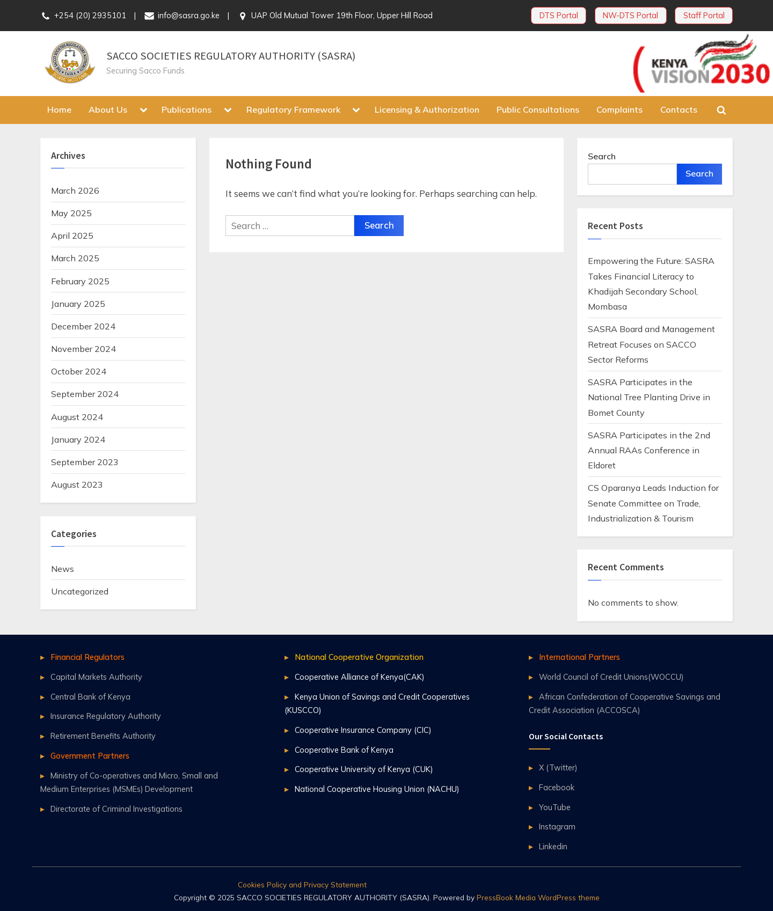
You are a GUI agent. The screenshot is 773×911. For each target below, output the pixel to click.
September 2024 (85, 393)
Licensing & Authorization (427, 109)
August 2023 (77, 484)
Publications (187, 109)
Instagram (557, 826)
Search (602, 156)
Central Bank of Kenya (90, 697)
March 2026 (75, 190)
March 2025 (75, 258)
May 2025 (71, 213)
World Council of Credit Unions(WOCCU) (611, 677)
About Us (108, 109)
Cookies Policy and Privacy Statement (302, 884)
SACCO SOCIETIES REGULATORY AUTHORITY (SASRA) (230, 56)
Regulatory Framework (293, 109)
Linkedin (553, 846)
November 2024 (83, 348)
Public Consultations (538, 109)
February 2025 (80, 281)
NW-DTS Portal (630, 15)
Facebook (556, 787)
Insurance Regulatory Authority (105, 716)
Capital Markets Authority (96, 677)
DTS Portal (558, 15)
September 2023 (85, 462)
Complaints (619, 109)
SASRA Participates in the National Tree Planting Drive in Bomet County (649, 397)
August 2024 (77, 417)
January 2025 (78, 303)
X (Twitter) (558, 767)
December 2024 (83, 326)
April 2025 (72, 235)
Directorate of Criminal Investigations (116, 809)
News (62, 568)
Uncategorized (79, 591)
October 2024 (78, 371)
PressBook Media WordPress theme (538, 897)
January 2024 (78, 439)
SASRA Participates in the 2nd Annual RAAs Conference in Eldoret (649, 450)
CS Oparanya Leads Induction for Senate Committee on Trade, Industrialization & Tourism (653, 503)
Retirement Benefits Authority (103, 736)
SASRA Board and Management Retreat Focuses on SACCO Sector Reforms (651, 344)
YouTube (555, 807)
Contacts (678, 109)
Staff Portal (704, 15)
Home (59, 109)
